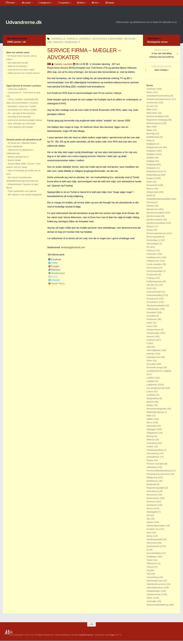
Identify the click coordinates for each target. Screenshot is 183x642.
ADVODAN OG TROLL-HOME (22, 111)
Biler (149, 128)
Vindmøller (152, 602)
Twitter (53, 264)
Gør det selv (153, 286)
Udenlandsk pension (157, 585)
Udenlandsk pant (155, 582)
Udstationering (154, 595)
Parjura (150, 461)
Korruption (152, 365)
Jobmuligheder (154, 351)
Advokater (152, 90)
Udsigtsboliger (154, 592)
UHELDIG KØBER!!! (17, 90)
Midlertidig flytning (155, 413)
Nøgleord (41, 3)
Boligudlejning (154, 176)
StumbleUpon (56, 274)
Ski (148, 516)
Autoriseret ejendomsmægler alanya (25, 121)
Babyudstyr (152, 114)
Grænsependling (155, 296)
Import (150, 327)
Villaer (150, 599)
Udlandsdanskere (155, 588)
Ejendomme (153, 210)
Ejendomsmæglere (156, 214)
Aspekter (60, 3)
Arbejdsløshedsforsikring (159, 97)
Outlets (150, 447)
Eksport (150, 227)
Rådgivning (152, 478)
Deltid (150, 196)
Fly (148, 248)
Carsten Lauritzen (63, 65)
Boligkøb (151, 155)
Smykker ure (153, 530)
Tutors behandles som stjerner (22, 192)
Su (148, 551)
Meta (77, 3)
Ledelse (151, 379)
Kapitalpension (154, 358)
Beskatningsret (154, 124)
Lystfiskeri (152, 396)
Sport (149, 533)
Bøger (150, 131)
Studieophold (153, 547)
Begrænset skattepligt (157, 121)
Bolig (149, 141)
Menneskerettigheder (157, 410)
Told (149, 575)
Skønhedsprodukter (156, 526)
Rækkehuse (153, 482)
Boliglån (151, 158)
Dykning (151, 203)
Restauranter (153, 499)
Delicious (54, 271)
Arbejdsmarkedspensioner (159, 100)
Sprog (150, 537)
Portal (9, 3)
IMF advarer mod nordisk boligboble (25, 195)
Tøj (148, 571)
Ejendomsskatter (155, 220)
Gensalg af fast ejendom (19, 118)
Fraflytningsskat (154, 282)
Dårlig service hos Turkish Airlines (24, 74)
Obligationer (153, 434)
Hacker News (56, 284)
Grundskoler (153, 303)
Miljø (149, 416)
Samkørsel (152, 506)
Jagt (149, 348)
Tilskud (150, 568)
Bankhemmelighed (156, 117)
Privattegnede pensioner (158, 475)
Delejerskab (152, 193)
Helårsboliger (153, 310)
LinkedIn (54, 281)
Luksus (150, 392)
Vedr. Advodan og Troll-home (21, 124)
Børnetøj (151, 134)
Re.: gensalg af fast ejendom (21, 114)
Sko (149, 520)
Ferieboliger (152, 241)
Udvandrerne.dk (28, 22)
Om (90, 3)
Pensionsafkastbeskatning (159, 471)
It (147, 344)
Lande (24, 3)
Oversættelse (153, 458)
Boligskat (151, 169)
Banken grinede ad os (18, 158)
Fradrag (151, 279)
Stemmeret (152, 544)
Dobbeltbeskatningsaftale (159, 200)
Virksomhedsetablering (158, 606)
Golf (149, 289)
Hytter (150, 324)
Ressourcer (152, 496)
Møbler (150, 420)
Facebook (54, 260)
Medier (150, 406)
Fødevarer (152, 255)
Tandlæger (152, 557)
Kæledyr (151, 355)
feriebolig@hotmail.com (73, 248)
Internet (150, 337)
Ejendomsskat (154, 217)
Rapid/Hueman (86, 636)
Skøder (150, 523)
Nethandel (152, 427)
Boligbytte (152, 145)
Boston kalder (14, 161)
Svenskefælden (154, 554)
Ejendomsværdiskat (156, 224)
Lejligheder (152, 385)
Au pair (150, 107)
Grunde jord (152, 300)
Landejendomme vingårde (159, 372)
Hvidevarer (152, 320)
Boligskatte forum (155, 172)
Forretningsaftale (155, 272)
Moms (150, 423)
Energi (150, 231)
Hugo (112, 636)
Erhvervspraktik (154, 238)
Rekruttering (153, 492)
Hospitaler (152, 313)
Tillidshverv (152, 564)
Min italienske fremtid (18, 64)
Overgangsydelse (155, 451)
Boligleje (151, 162)
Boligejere (152, 152)
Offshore (151, 441)
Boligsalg (151, 165)
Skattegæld (152, 513)
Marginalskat (153, 399)
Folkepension (153, 262)
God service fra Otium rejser (21, 71)
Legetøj (150, 382)
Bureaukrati (152, 186)
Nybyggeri (152, 430)
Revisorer (151, 502)
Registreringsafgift (155, 489)
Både (149, 110)
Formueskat (152, 269)
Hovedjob (151, 317)
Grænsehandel (154, 293)
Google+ (54, 267)
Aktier (150, 93)
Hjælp (103, 3)
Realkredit (152, 485)
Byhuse (150, 189)
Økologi (150, 437)
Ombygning (152, 444)
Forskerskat (152, 275)
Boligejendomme (155, 148)
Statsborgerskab (155, 540)
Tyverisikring (153, 578)
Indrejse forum (154, 330)
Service (150, 509)
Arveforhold (152, 103)
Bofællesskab (153, 138)
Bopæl (150, 179)
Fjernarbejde (153, 244)
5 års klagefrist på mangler (20, 128)
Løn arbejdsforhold (156, 389)
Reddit (53, 278)
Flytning (151, 251)
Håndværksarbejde (156, 306)
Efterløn (151, 207)
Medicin (151, 403)
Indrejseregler (153, 334)
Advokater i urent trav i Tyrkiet (22, 107)
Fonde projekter (154, 265)
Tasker (150, 561)
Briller (150, 183)
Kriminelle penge (155, 368)
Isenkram (151, 341)
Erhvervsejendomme (157, 234)
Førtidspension (154, 258)
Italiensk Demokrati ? (18, 67)
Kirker (150, 361)
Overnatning (153, 454)
